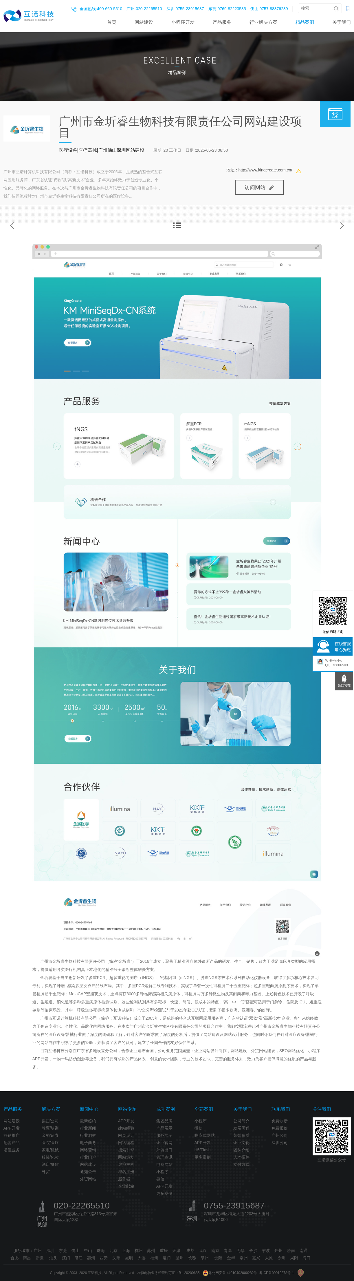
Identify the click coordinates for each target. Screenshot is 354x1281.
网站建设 (144, 22)
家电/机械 (50, 1150)
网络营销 (88, 1150)
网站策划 (126, 1157)
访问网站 (259, 187)
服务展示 (164, 1135)
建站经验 (126, 1128)
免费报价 (280, 1128)
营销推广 (11, 1135)
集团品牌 (164, 1121)
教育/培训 (50, 1128)
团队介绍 (241, 1150)
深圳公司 (280, 1142)
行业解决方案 (263, 22)
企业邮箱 (126, 1186)
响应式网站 (205, 1135)
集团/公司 (50, 1121)
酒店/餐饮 (50, 1164)
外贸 (46, 1171)
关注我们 (322, 1109)
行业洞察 (88, 1135)
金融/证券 (50, 1135)
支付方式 (241, 1164)
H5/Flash (203, 1150)
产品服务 (222, 22)
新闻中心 (89, 1109)
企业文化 (241, 1142)
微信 (160, 1179)
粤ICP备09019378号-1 (276, 1273)
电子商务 (88, 1142)
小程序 (162, 1171)
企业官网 (164, 1142)
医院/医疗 (50, 1142)
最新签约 (88, 1121)
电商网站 (164, 1164)
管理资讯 (164, 1157)
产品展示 (164, 1128)
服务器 (124, 1179)
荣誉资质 (241, 1135)
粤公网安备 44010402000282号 (230, 1273)
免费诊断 (280, 1121)
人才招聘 (241, 1157)
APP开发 (11, 1128)
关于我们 (341, 22)
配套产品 (11, 1142)
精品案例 (305, 22)
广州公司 (280, 1135)
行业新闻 (88, 1128)
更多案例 (164, 1193)
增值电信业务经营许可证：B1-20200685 (168, 1273)
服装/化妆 (50, 1157)
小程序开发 (183, 22)
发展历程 (241, 1128)
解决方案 (51, 1109)
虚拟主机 (126, 1164)
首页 (111, 22)
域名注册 (126, 1171)
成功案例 (165, 1109)
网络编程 (126, 1142)
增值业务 (11, 1150)
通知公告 (88, 1171)
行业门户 (88, 1157)
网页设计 (126, 1135)
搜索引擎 (126, 1150)
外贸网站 (88, 1179)
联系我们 (281, 1109)
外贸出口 (164, 1150)
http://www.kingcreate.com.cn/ (265, 170)
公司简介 (241, 1121)
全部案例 (204, 1109)
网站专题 (127, 1109)
